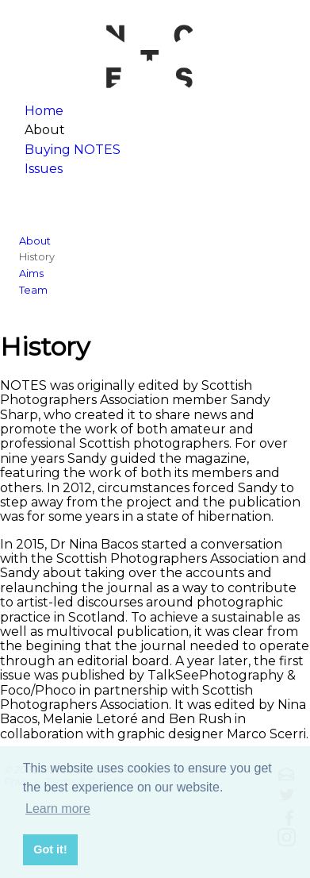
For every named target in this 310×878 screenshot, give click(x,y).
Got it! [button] (50, 849)
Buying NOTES (73, 149)
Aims (31, 273)
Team (33, 290)
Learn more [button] (57, 808)
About (35, 241)
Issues (44, 168)
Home (44, 110)
